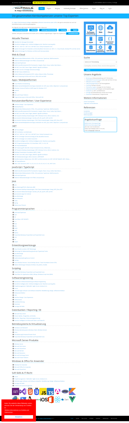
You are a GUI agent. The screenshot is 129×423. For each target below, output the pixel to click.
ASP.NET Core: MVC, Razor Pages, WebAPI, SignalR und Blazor (31, 67)
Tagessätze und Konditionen (91, 103)
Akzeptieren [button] (18, 417)
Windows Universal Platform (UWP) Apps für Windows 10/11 (30, 88)
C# (15, 217)
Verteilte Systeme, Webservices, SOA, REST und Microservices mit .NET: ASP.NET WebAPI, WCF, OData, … (42, 159)
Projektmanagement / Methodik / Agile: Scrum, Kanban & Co (30, 286)
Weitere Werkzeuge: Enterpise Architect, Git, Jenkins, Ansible (30, 265)
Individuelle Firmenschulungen (93, 80)
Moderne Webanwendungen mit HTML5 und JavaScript (29, 60)
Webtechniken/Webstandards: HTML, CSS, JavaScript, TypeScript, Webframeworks (36, 58)
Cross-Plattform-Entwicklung (22, 83)
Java (14, 181)
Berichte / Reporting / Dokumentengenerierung (27, 318)
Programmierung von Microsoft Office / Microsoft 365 (28, 97)
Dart (15, 215)
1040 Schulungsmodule (92, 83)
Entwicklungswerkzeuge (24, 245)
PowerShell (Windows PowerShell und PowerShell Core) (29, 235)
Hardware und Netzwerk (21, 328)
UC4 (15, 237)
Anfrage (115, 2)
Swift (15, 230)
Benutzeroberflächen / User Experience (31, 100)
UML (15, 295)
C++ (15, 221)
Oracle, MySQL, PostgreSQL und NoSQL (25, 316)
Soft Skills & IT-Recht (22, 372)
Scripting (16, 268)
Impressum (105, 418)
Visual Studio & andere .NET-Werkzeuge (25, 249)
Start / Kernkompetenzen (25, 2)
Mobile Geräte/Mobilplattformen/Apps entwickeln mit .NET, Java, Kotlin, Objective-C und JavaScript (41, 86)
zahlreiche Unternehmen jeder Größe (47, 22)
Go (15, 239)
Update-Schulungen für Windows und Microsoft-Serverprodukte (31, 51)
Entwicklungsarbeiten (20, 30)
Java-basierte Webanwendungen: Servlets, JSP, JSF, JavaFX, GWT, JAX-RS (33, 118)
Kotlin (16, 200)
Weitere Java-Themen (20, 205)
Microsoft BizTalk (19, 351)
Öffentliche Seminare (91, 81)
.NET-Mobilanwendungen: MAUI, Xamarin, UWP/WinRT (29, 157)
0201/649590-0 (98, 2)
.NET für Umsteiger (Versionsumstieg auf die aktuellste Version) (31, 136)
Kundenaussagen (88, 113)
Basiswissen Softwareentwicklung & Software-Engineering (30, 281)
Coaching (62, 30)
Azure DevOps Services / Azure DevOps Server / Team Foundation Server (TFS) (35, 262)
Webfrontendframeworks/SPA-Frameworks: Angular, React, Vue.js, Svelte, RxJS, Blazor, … (38, 65)
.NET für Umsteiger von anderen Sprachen (25, 139)
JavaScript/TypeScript (20, 63)
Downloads (89, 94)
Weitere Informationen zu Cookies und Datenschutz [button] (17, 411)
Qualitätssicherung (19, 302)
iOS (15, 92)
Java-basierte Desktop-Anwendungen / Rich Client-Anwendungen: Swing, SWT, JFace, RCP (38, 120)
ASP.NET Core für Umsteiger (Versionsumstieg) (27, 69)
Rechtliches (114, 418)
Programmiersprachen (23, 208)
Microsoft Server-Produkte (25, 340)
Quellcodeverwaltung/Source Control (24, 258)
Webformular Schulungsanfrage (92, 123)
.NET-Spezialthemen (19, 161)
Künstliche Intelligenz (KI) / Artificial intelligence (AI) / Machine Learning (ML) (34, 44)
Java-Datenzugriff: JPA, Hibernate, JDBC (24, 187)
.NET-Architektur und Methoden (23, 132)
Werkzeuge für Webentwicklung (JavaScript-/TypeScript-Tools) (31, 251)
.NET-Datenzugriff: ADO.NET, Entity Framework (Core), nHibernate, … (33, 148)
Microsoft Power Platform (21, 95)
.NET (14, 125)
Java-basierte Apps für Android (22, 194)
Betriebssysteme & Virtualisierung (29, 323)
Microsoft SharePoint (20, 348)
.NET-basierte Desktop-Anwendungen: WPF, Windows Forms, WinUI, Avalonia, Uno (36, 116)
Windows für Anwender (20, 365)
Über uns (102, 8)
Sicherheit (17, 304)
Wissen (94, 8)
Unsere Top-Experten (89, 101)
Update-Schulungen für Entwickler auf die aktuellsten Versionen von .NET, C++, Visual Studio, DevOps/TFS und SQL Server (47, 49)
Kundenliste (87, 111)
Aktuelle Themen (20, 38)
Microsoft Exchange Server (21, 355)
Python (16, 233)
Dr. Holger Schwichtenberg (44, 418)
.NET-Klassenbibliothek (20, 145)
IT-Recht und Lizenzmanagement (23, 385)
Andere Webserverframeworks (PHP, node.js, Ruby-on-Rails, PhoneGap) (33, 74)
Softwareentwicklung (91, 89)
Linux (15, 332)
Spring (16, 203)
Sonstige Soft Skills (19, 306)
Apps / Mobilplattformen (24, 79)
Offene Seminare (84, 8)
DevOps (16, 260)
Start (41, 8)
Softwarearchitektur (19, 293)
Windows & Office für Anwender (28, 361)
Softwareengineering (22, 277)
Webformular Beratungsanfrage (93, 125)
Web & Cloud (18, 54)
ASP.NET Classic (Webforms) (22, 72)
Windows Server (18, 344)
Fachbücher (89, 90)
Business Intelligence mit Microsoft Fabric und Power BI (29, 320)
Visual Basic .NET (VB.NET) (21, 219)
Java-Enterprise (18, 198)
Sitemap (91, 418)
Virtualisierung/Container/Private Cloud (25, 334)
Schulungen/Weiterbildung (48, 30)
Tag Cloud (84, 418)
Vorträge (88, 92)
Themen (49, 8)
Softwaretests (18, 256)
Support (74, 30)
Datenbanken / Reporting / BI (26, 309)
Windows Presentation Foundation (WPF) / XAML (27, 152)
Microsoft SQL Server (20, 313)
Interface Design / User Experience (23, 104)
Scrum (16, 288)
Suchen (87, 70)
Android (16, 90)
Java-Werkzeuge (18, 196)
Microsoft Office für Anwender (22, 367)
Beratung (57, 8)
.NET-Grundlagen (19, 130)
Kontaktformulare (72, 33)
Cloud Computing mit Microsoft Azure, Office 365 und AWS (30, 76)
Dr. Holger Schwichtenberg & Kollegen (21, 22)
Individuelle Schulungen (70, 8)
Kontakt (98, 418)
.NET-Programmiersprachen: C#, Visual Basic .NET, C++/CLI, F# (31, 143)
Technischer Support (91, 87)
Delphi (16, 242)
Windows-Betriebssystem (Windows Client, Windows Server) (30, 330)
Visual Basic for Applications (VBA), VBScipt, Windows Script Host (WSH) (33, 274)
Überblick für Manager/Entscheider (23, 42)
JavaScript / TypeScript (23, 167)
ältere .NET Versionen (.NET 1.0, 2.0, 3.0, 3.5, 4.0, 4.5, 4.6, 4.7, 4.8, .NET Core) (34, 163)
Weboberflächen (18, 107)
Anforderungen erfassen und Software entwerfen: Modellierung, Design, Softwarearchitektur (39, 290)
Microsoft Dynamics (19, 353)
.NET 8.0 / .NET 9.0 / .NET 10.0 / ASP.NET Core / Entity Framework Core (33, 46)
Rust (15, 224)
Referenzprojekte (88, 115)
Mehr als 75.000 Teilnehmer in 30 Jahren (44, 2)
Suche (109, 8)
